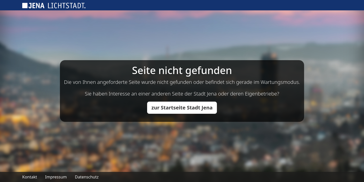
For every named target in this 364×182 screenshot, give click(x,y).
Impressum (56, 177)
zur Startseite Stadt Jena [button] (182, 107)
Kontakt (29, 177)
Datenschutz (87, 177)
